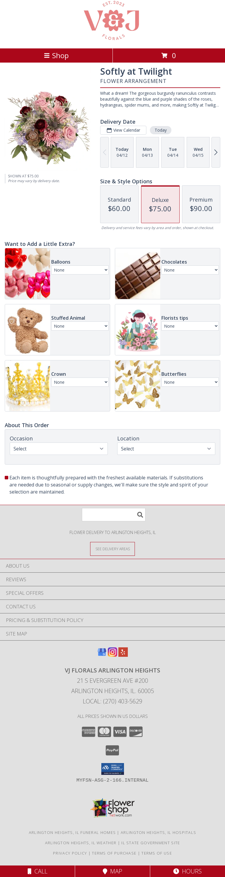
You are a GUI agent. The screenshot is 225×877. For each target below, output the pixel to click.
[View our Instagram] (112, 654)
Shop (56, 55)
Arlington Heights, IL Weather (81, 842)
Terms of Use (156, 853)
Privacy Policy (70, 853)
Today (161, 130)
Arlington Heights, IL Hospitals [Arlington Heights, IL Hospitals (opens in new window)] (158, 832)
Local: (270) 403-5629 (112, 701)
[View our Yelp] (123, 654)
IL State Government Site (150, 842)
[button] (112, 769)
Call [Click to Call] (37, 871)
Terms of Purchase (114, 853)
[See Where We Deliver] (112, 548)
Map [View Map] (112, 871)
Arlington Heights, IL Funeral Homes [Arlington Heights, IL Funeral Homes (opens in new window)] (72, 832)
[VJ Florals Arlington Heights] (112, 40)
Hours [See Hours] (187, 871)
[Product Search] (113, 514)
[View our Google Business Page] (102, 654)
